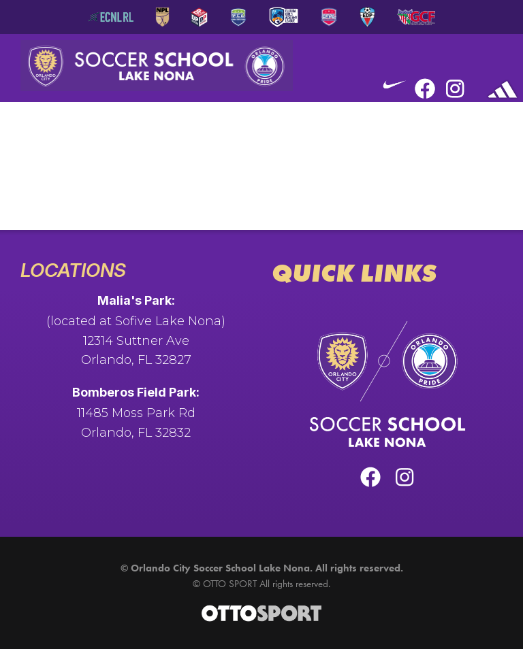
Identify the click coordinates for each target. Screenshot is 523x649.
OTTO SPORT (230, 584)
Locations (73, 270)
